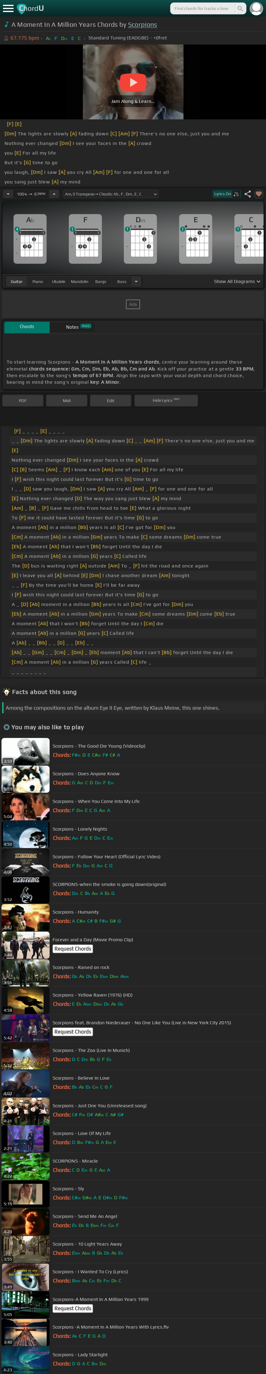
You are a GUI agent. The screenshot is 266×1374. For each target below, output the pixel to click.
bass (122, 281)
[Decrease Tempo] (8, 194)
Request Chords (72, 949)
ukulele (58, 281)
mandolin (79, 281)
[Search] (239, 8)
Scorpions (142, 24)
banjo (100, 281)
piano (37, 281)
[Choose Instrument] (136, 281)
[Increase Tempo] (54, 194)
